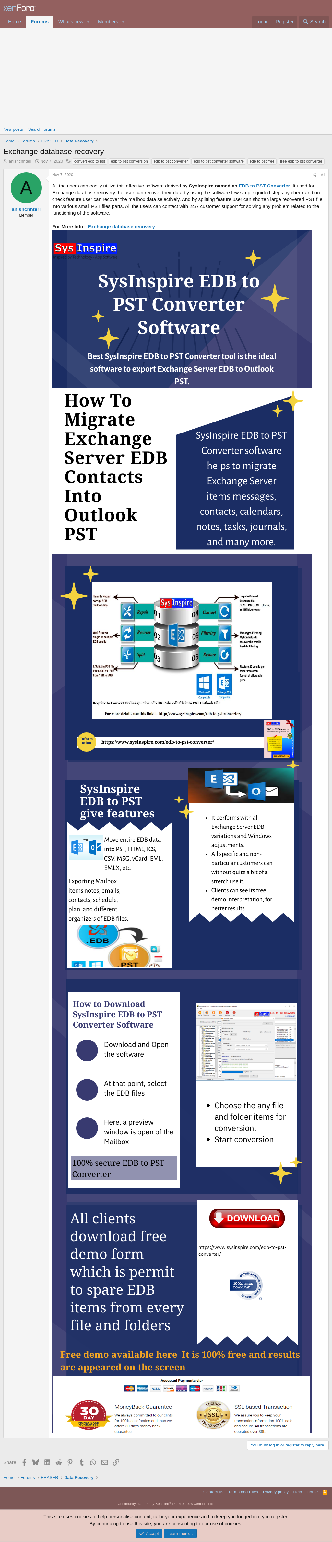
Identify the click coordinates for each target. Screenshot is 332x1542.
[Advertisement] (166, 76)
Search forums (42, 129)
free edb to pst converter (301, 161)
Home (14, 21)
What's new (70, 21)
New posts (13, 129)
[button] (88, 22)
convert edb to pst (89, 161)
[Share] (314, 175)
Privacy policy (276, 1492)
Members (108, 21)
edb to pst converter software (219, 161)
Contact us (213, 1492)
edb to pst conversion (129, 161)
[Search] (314, 22)
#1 (323, 175)
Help (297, 1492)
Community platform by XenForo (166, 1504)
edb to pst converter (171, 161)
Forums (40, 21)
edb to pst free (262, 161)
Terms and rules (243, 1492)
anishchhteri (20, 161)
